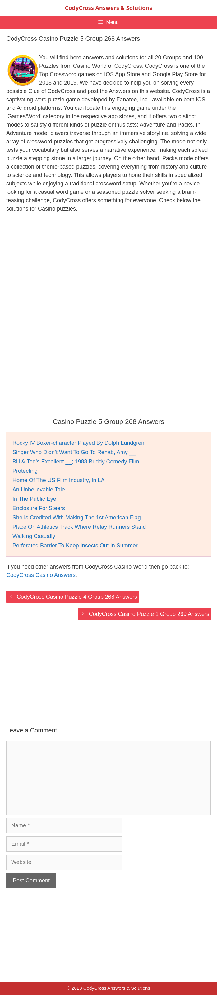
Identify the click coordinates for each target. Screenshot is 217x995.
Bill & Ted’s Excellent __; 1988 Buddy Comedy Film (75, 461)
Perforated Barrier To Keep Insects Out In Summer (75, 545)
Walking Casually (33, 536)
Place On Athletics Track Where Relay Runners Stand (79, 527)
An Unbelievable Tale (38, 489)
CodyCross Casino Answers (41, 575)
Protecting (25, 471)
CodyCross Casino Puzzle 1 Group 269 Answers (149, 614)
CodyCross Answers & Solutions (108, 8)
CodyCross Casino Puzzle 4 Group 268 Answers (77, 597)
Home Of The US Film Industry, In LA (58, 480)
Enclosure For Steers (38, 508)
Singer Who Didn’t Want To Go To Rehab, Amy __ (74, 452)
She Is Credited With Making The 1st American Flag (76, 517)
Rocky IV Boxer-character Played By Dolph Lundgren (78, 443)
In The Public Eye (34, 499)
